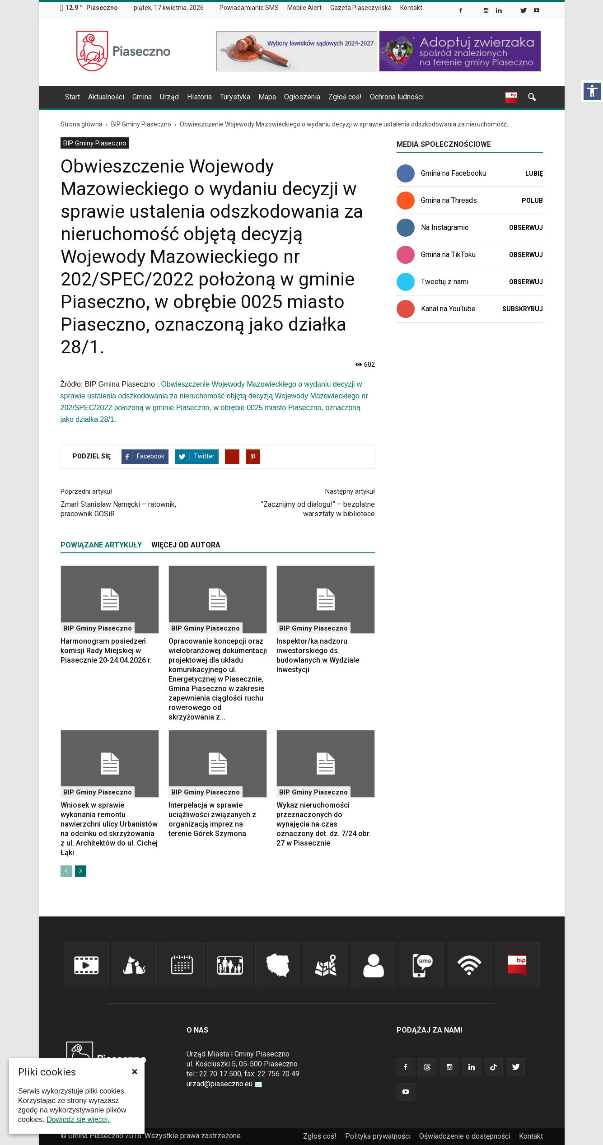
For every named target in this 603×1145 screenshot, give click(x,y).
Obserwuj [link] (526, 227)
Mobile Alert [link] (304, 7)
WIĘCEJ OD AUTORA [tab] (185, 545)
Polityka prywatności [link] (378, 1136)
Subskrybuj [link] (522, 309)
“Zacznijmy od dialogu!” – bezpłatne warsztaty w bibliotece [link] (318, 509)
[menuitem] (253, 8)
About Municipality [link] (435, 8)
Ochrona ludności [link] (397, 97)
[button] (134, 1071)
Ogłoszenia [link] (302, 97)
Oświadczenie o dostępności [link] (464, 1136)
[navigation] (291, 97)
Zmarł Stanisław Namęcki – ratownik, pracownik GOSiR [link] (118, 509)
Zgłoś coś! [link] (345, 97)
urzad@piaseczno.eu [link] (224, 1084)
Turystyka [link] (235, 97)
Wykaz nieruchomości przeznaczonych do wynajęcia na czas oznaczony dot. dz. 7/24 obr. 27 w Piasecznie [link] (323, 824)
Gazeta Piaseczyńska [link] (361, 7)
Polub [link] (532, 200)
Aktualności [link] (106, 97)
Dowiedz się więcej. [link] (78, 1119)
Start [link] (72, 97)
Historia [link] (199, 97)
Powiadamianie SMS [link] (249, 7)
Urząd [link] (169, 97)
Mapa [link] (267, 97)
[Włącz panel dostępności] (592, 91)
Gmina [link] (142, 97)
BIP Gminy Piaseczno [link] (94, 143)
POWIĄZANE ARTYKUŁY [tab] (101, 545)
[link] (461, 11)
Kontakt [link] (411, 7)
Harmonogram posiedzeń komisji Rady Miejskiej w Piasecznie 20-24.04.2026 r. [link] (106, 650)
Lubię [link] (534, 173)
